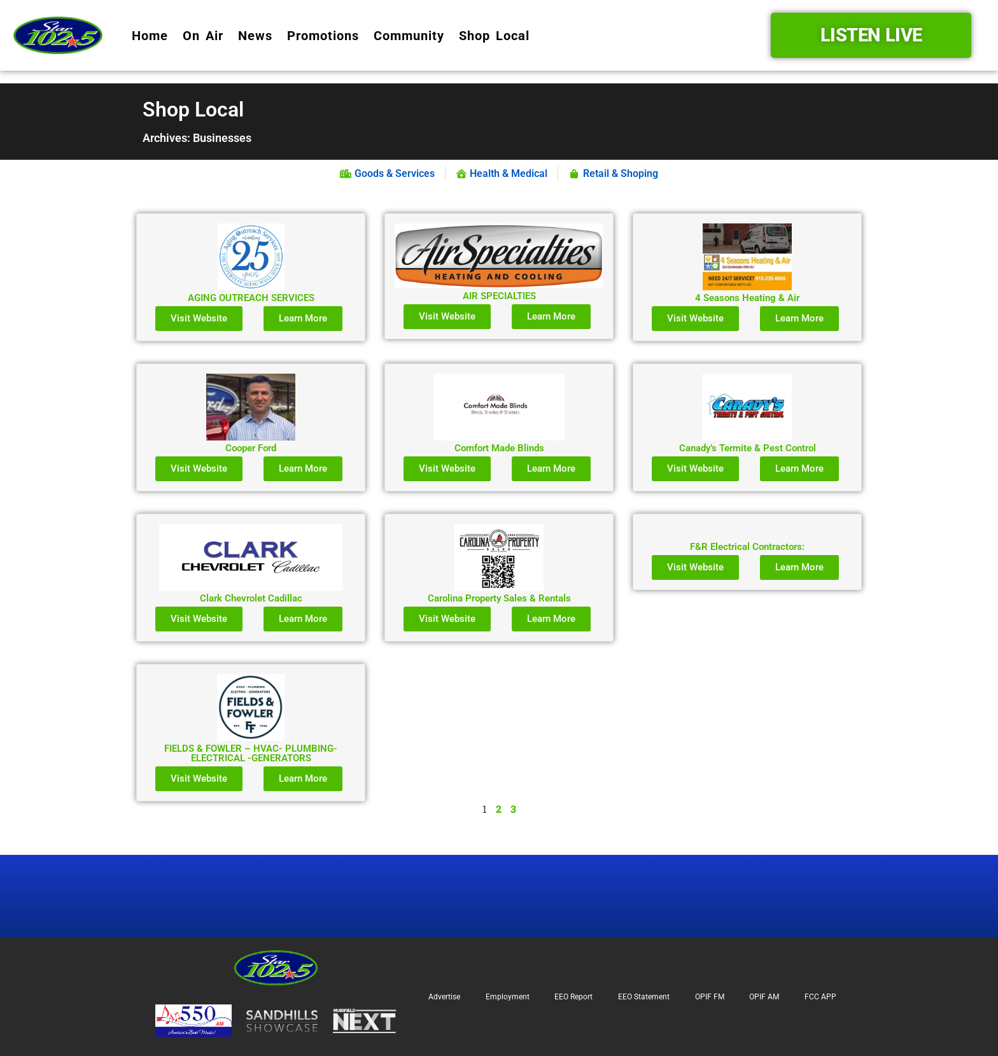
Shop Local (494, 35)
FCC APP (820, 996)
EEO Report (573, 996)
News (255, 35)
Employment (508, 996)
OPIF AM (764, 996)
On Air (203, 35)
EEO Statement (644, 996)
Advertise (444, 996)
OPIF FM (709, 996)
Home (150, 35)
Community (409, 35)
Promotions (323, 35)
